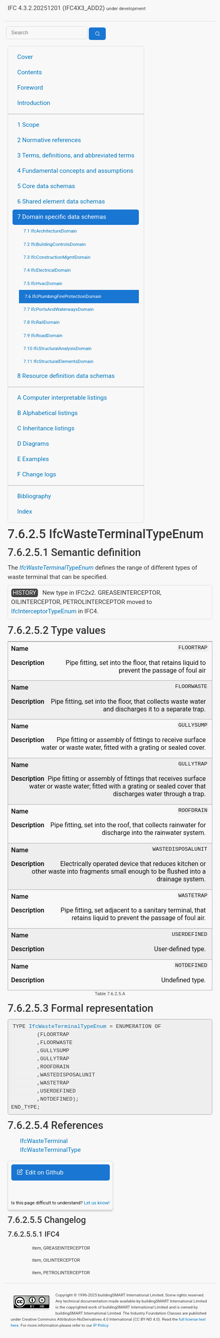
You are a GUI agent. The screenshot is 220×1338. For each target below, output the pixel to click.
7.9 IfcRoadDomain (43, 335)
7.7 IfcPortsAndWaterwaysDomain (58, 309)
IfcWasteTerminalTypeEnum (56, 567)
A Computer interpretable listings (62, 397)
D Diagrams (33, 443)
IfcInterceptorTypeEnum (44, 611)
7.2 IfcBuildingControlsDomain (54, 244)
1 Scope (28, 124)
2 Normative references (49, 140)
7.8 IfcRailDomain (41, 322)
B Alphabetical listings (47, 413)
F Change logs (36, 474)
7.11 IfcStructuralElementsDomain (58, 361)
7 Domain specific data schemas (61, 216)
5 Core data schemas (46, 186)
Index (24, 511)
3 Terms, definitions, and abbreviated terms (75, 155)
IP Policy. (101, 1325)
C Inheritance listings (45, 428)
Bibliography (34, 496)
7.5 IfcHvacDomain (42, 283)
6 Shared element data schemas (61, 201)
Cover (25, 57)
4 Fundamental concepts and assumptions (75, 170)
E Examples (33, 459)
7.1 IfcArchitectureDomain (50, 231)
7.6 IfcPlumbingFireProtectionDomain (63, 296)
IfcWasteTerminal (43, 1141)
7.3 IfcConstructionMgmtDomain (56, 257)
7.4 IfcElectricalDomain (47, 270)
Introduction (33, 103)
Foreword (30, 87)
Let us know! (97, 1203)
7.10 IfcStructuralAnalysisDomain (57, 348)
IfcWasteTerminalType (50, 1149)
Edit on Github (40, 1172)
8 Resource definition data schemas (66, 376)
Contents (29, 72)
